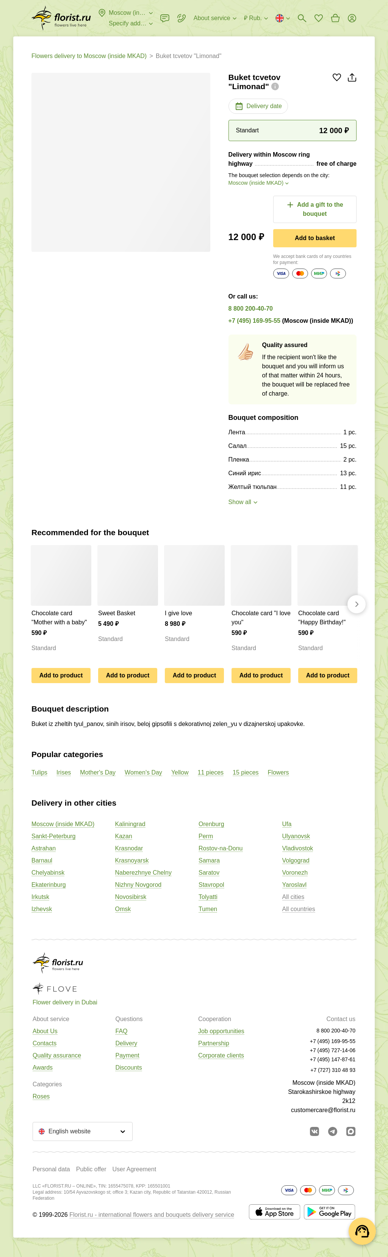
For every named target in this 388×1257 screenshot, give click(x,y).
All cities (293, 897)
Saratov (209, 872)
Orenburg (211, 824)
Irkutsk (40, 897)
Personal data (51, 1169)
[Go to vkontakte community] (314, 1131)
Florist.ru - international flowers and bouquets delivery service (151, 1214)
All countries (298, 909)
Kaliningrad (130, 824)
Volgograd (296, 860)
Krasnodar (129, 848)
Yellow (180, 772)
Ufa (287, 824)
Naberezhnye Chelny (143, 872)
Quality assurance (57, 1055)
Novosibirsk (131, 897)
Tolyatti (208, 897)
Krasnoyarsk (132, 860)
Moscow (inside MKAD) (62, 824)
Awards (43, 1067)
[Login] (352, 18)
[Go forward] (356, 604)
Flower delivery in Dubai (65, 1002)
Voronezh (295, 872)
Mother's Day (98, 772)
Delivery (126, 1043)
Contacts (44, 1043)
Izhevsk (41, 909)
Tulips (39, 772)
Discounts (128, 1067)
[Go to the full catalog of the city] (61, 18)
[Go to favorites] (318, 18)
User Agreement (134, 1169)
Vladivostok (297, 848)
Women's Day (143, 772)
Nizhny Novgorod (138, 884)
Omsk (123, 909)
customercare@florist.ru (323, 1110)
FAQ (121, 1031)
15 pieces (246, 772)
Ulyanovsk (296, 836)
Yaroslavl (294, 884)
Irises (63, 772)
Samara (209, 860)
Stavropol (211, 884)
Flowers (278, 772)
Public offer (91, 1169)
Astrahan (43, 848)
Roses (41, 1096)
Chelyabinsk (47, 872)
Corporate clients (221, 1055)
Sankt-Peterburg (53, 836)
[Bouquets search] (302, 18)
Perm (206, 836)
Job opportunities (221, 1031)
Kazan (123, 836)
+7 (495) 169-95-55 (254, 320)
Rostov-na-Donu (221, 848)
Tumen (208, 909)
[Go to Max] (350, 1131)
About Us (45, 1031)
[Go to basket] (335, 18)
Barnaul (41, 860)
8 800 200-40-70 (250, 308)
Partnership (213, 1043)
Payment (127, 1055)
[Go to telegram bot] (332, 1131)
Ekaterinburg (48, 884)
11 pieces (211, 772)
